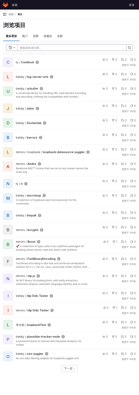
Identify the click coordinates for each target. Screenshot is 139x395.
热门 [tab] (25, 36)
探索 (15, 5)
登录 (131, 5)
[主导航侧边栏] (5, 14)
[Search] (70, 47)
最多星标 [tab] (11, 36)
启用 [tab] (35, 36)
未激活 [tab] (48, 36)
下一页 (69, 368)
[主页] (5, 5)
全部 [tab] (60, 36)
